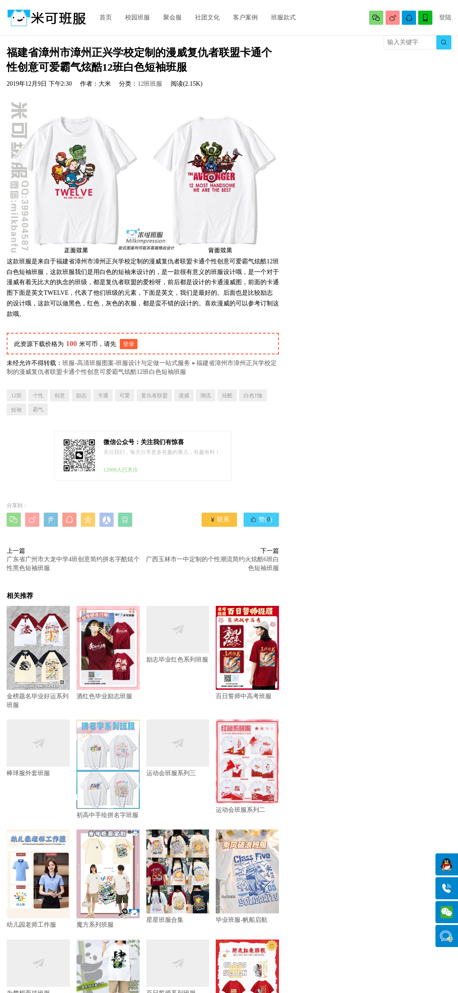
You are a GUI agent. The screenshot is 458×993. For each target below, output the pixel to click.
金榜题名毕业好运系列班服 (38, 657)
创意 (59, 395)
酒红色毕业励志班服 (108, 653)
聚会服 (172, 17)
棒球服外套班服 (38, 747)
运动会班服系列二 (247, 766)
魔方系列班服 (108, 878)
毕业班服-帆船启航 (247, 876)
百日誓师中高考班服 (247, 653)
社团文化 (207, 17)
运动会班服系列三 (178, 747)
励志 (81, 395)
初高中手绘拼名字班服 (108, 768)
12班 (16, 395)
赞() (261, 519)
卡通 (103, 395)
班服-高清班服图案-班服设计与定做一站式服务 (126, 363)
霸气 (38, 410)
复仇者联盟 (154, 395)
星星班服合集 (178, 876)
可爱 (124, 395)
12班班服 (149, 83)
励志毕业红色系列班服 (178, 634)
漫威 (184, 395)
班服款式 (283, 17)
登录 (128, 344)
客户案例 (245, 17)
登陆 (445, 17)
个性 (38, 395)
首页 (105, 17)
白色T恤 (253, 395)
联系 (219, 519)
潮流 (205, 395)
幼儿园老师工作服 (38, 878)
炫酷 (227, 395)
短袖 (16, 410)
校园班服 (137, 17)
